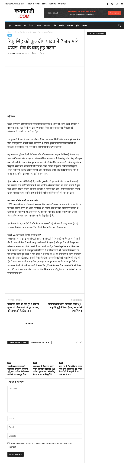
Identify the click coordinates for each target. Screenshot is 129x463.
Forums (52, 4)
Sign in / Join (33, 4)
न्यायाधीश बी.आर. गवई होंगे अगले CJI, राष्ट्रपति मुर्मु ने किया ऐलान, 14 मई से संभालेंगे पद (65, 307)
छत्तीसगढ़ (18, 25)
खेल (55, 25)
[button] (119, 25)
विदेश (30, 25)
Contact (62, 4)
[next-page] (80, 342)
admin (12, 53)
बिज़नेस (61, 25)
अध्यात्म (84, 25)
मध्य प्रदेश (47, 25)
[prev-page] (76, 342)
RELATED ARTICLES (18, 342)
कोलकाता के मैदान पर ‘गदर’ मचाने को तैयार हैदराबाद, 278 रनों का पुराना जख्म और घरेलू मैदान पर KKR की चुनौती (44, 370)
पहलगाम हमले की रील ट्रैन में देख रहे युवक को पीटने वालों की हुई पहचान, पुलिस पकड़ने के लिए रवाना (23, 307)
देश (25, 25)
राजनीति (38, 25)
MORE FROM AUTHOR (40, 342)
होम (10, 25)
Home (9, 32)
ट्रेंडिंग (77, 25)
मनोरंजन (70, 25)
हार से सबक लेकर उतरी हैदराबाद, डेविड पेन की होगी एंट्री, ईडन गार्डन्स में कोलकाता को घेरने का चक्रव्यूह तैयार (18, 370)
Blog (44, 4)
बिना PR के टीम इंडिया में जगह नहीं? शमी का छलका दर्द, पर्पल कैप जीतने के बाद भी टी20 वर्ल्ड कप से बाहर (70, 370)
